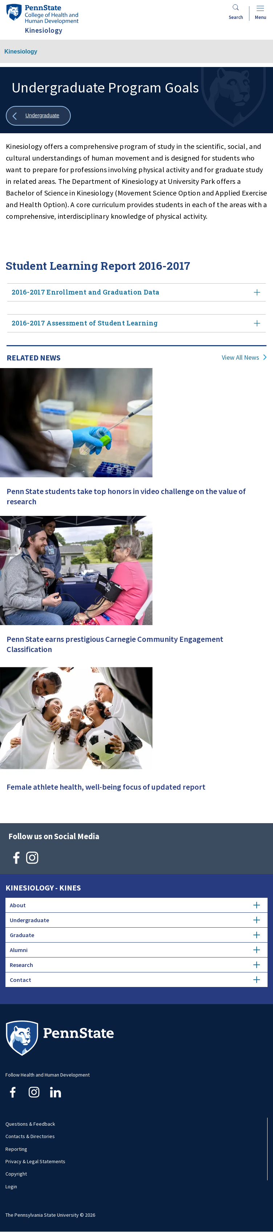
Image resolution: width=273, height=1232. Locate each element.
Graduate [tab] (135, 935)
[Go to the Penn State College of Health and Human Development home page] (42, 13)
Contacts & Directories (30, 1136)
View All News (240, 358)
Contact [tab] (135, 979)
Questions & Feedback (30, 1124)
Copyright (16, 1173)
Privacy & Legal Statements (35, 1161)
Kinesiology (20, 51)
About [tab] (135, 905)
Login (11, 1186)
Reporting (16, 1149)
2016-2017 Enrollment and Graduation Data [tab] (136, 292)
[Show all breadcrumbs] (38, 116)
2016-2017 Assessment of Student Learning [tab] (136, 323)
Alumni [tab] (135, 949)
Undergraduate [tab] (135, 920)
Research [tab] (135, 964)
